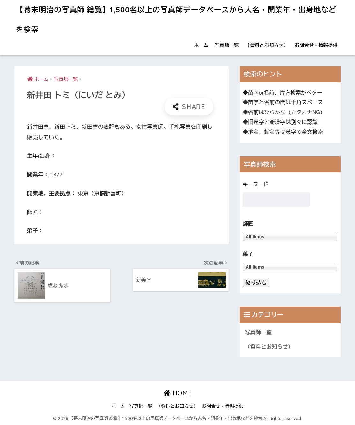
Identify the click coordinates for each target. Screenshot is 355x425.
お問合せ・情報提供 (315, 45)
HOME (177, 393)
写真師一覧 (227, 45)
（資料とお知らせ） (266, 45)
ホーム (201, 45)
